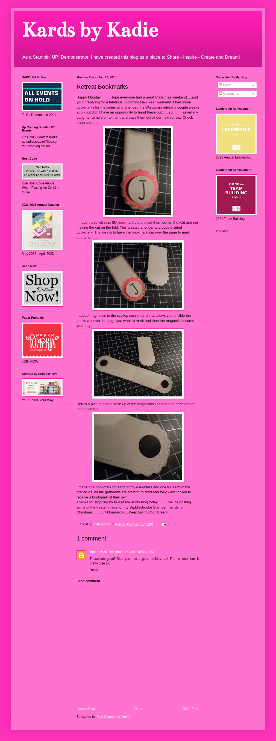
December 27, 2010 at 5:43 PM (131, 552)
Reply (94, 570)
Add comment (89, 581)
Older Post (190, 709)
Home (138, 709)
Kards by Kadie (90, 30)
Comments (229, 93)
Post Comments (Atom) (113, 717)
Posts (225, 85)
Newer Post (86, 709)
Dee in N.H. (98, 552)
